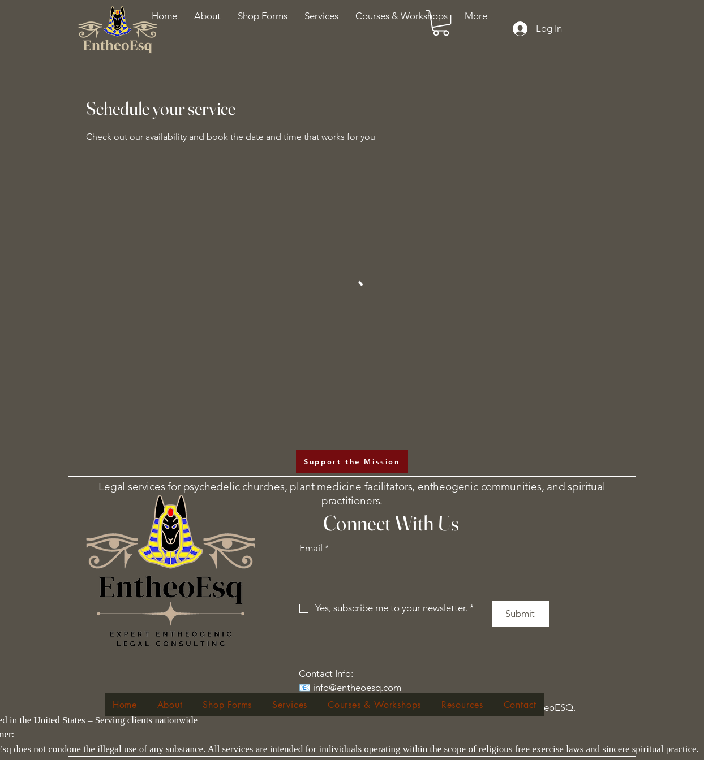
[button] (401, 15)
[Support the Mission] (352, 461)
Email (314, 548)
